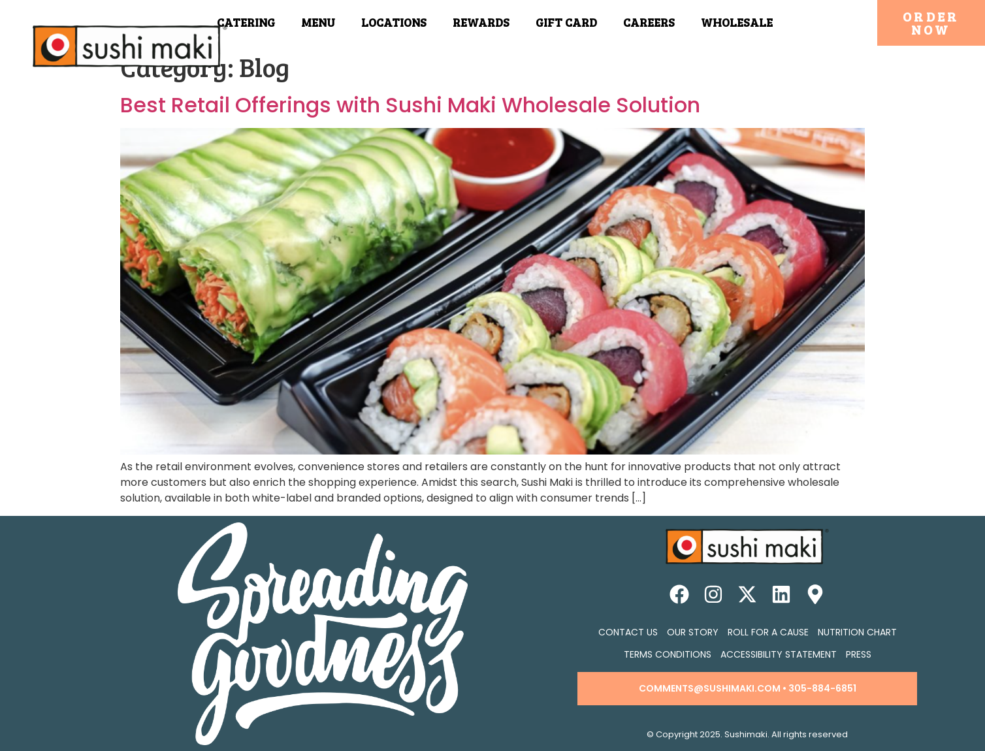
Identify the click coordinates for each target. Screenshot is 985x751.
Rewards (481, 22)
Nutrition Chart (857, 632)
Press (858, 654)
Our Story (693, 632)
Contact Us (628, 632)
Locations (394, 22)
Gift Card (566, 22)
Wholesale (737, 22)
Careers (649, 22)
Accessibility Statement (778, 654)
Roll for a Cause (768, 632)
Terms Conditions (667, 654)
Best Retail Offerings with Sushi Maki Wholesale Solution (410, 105)
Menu (318, 22)
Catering (246, 22)
